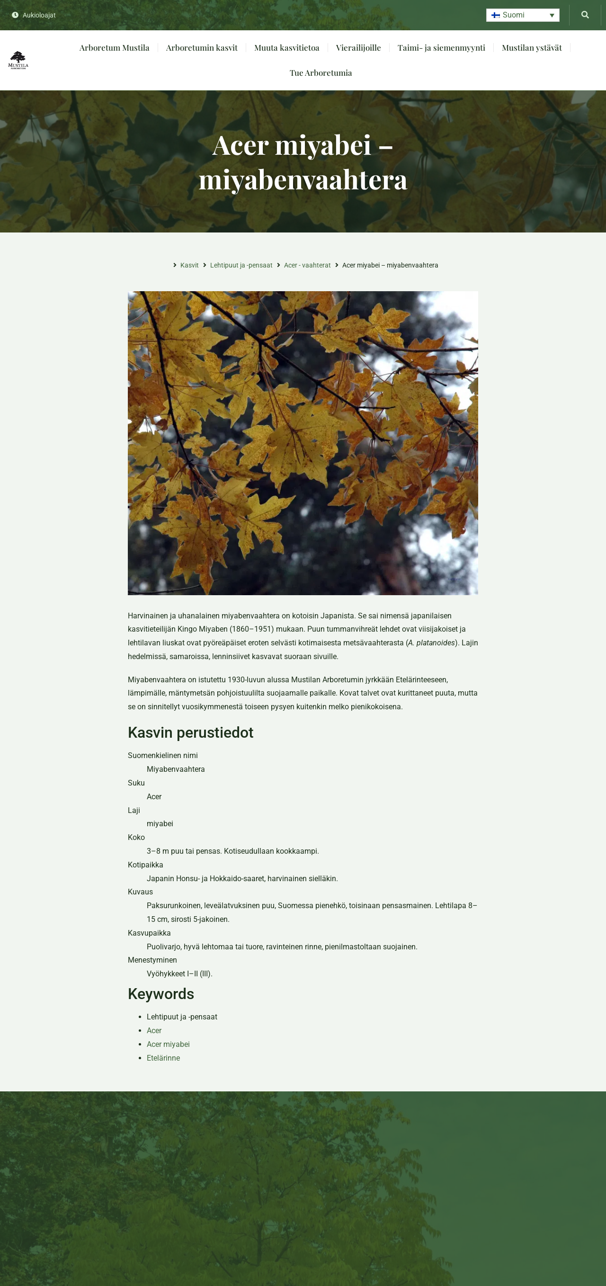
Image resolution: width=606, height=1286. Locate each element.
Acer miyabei (168, 1044)
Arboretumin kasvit (202, 47)
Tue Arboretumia (321, 72)
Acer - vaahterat (307, 265)
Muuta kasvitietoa (287, 47)
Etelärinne (163, 1058)
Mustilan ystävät (532, 47)
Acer (154, 1030)
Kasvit (189, 265)
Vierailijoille (358, 47)
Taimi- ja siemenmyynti (441, 47)
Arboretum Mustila (115, 47)
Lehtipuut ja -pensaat (241, 265)
